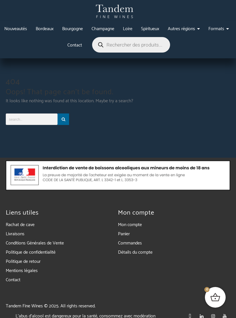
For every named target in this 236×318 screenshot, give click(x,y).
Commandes (130, 243)
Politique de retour (23, 261)
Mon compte (130, 225)
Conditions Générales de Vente (35, 243)
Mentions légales (22, 271)
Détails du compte (135, 252)
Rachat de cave (20, 225)
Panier (124, 234)
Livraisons (15, 234)
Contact (13, 280)
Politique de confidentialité (31, 252)
